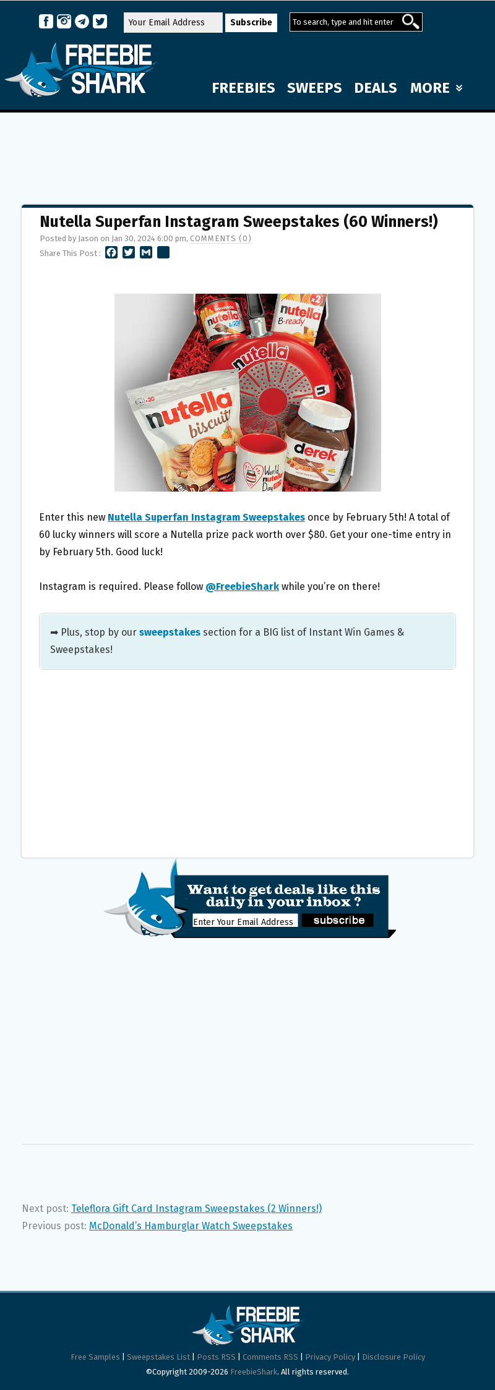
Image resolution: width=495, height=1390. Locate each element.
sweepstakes (169, 632)
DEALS (375, 87)
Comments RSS (270, 1357)
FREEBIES (243, 87)
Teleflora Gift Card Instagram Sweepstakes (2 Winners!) (196, 1208)
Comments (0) (221, 238)
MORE (436, 87)
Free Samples (95, 1357)
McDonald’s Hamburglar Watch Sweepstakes (191, 1226)
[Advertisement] (247, 153)
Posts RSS (216, 1357)
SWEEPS (314, 87)
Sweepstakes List (158, 1357)
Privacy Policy (330, 1357)
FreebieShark (253, 1371)
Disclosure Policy (393, 1357)
